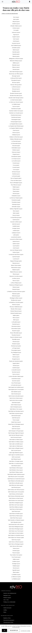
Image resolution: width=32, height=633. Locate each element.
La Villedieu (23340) (16, 574)
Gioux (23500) (16, 211)
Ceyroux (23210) (16, 106)
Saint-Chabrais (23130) (16, 404)
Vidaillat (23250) (16, 565)
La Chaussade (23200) (16, 143)
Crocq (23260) (16, 165)
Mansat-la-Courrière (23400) (16, 276)
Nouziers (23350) (16, 330)
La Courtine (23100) (16, 160)
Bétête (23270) (16, 63)
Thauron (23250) (16, 552)
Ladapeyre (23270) (16, 232)
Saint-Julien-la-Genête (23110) (16, 444)
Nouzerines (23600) (16, 326)
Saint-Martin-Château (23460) (16, 472)
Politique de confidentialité (9, 602)
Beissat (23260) (16, 56)
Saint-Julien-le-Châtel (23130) (16, 446)
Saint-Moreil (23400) (16, 487)
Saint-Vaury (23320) (16, 539)
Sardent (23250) (16, 367)
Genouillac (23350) (16, 206)
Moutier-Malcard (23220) (16, 311)
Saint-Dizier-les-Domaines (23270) (16, 411)
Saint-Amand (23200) (16, 393)
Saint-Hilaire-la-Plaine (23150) (16, 439)
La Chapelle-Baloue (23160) (16, 123)
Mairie (4, 612)
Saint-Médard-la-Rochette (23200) (16, 481)
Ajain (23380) (16, 19)
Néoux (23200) (16, 317)
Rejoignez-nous (7, 595)
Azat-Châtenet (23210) (16, 45)
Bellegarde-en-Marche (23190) (16, 58)
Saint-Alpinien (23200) (16, 391)
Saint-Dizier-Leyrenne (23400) (16, 413)
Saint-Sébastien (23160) (16, 522)
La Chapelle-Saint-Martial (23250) (16, 126)
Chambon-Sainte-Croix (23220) (16, 110)
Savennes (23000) (16, 372)
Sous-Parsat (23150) (16, 383)
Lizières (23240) (16, 252)
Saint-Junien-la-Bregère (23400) (16, 448)
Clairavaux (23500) (16, 152)
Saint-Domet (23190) (16, 415)
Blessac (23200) (16, 67)
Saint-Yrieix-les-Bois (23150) (16, 546)
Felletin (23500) (16, 187)
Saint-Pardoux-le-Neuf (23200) (16, 498)
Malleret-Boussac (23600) (16, 272)
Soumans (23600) (16, 380)
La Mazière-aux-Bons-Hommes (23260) (16, 291)
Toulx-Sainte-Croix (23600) (16, 555)
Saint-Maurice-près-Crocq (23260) (16, 476)
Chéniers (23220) (16, 150)
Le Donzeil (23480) (16, 176)
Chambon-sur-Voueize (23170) (16, 113)
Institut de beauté (7, 607)
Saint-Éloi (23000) (16, 417)
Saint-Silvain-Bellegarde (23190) (16, 526)
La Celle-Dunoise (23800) (16, 100)
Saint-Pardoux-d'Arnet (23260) (16, 494)
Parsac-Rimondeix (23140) (16, 332)
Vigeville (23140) (16, 570)
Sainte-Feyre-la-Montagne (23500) (16, 424)
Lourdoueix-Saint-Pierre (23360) (16, 254)
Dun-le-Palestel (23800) (16, 178)
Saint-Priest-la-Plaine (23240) (16, 515)
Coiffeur (5, 610)
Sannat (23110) (16, 365)
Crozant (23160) (16, 167)
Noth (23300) (16, 319)
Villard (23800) (16, 572)
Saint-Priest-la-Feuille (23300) (16, 513)
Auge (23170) (16, 34)
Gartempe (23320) (16, 204)
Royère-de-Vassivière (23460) (16, 361)
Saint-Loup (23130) (16, 457)
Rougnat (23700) (16, 359)
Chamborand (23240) (16, 117)
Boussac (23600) (16, 82)
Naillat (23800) (16, 315)
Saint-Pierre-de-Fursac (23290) (16, 504)
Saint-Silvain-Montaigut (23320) (16, 528)
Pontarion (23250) (16, 343)
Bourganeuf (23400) (16, 80)
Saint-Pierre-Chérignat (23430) (16, 502)
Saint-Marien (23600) (16, 465)
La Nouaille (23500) (16, 322)
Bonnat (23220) (16, 69)
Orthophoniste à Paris (8, 622)
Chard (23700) (16, 130)
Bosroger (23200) (16, 76)
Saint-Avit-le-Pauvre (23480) (16, 400)
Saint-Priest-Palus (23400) (16, 518)
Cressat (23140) (16, 163)
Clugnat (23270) (16, 154)
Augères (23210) (16, 36)
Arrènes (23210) (16, 28)
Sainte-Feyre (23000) (16, 422)
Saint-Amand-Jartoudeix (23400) (16, 396)
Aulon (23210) (16, 39)
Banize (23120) (16, 49)
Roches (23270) (16, 356)
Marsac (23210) (16, 280)
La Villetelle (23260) (16, 579)
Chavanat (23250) (16, 145)
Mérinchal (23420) (16, 295)
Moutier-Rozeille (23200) (16, 313)
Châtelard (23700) (16, 134)
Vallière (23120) (16, 559)
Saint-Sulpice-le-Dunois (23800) (16, 533)
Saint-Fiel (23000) (16, 426)
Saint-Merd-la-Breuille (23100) (16, 483)
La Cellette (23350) (16, 104)
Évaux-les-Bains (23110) (16, 180)
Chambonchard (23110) (16, 115)
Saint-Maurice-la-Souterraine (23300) (16, 478)
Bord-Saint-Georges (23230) (16, 71)
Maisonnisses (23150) (16, 267)
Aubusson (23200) (16, 32)
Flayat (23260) (16, 191)
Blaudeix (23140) (16, 65)
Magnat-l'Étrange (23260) (16, 261)
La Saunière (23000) (16, 369)
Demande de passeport (8, 620)
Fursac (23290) (16, 420)
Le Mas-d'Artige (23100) (16, 282)
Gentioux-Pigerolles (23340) (16, 208)
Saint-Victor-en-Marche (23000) (16, 541)
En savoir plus (14, 630)
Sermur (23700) (16, 374)
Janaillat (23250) (16, 226)
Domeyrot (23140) (16, 171)
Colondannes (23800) (16, 156)
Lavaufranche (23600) (16, 237)
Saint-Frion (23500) (16, 428)
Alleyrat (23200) (16, 21)
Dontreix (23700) (16, 174)
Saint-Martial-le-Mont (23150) (16, 467)
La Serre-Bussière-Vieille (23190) (16, 376)
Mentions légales (7, 597)
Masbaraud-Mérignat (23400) (16, 285)
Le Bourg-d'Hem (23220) (16, 78)
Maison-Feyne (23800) (16, 265)
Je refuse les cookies (25, 631)
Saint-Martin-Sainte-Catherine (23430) (16, 474)
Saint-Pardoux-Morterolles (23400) (16, 496)
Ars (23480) (16, 30)
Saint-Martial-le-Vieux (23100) (16, 470)
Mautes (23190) (16, 287)
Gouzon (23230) (16, 215)
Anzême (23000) (16, 23)
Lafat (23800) (16, 235)
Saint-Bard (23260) (16, 402)
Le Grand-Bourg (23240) (16, 217)
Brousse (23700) (16, 89)
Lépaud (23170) (16, 241)
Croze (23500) (16, 169)
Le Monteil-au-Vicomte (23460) (16, 302)
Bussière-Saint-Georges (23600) (16, 97)
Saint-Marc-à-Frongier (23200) (16, 461)
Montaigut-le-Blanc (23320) (16, 298)
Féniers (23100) (16, 189)
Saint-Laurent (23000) (16, 450)
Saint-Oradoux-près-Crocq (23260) (16, 491)
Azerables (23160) (16, 47)
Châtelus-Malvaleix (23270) (16, 139)
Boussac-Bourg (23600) (16, 84)
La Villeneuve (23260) (16, 576)
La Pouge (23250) (16, 348)
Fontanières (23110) (16, 195)
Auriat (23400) (16, 41)
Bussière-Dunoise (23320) (16, 93)
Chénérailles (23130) (16, 147)
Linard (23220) (16, 248)
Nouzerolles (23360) (16, 328)
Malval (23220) (16, 274)
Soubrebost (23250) (16, 378)
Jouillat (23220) (16, 230)
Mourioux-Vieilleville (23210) (16, 306)
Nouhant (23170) (16, 324)
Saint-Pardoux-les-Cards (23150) (16, 500)
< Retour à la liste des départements (10, 13)
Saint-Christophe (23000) (16, 407)
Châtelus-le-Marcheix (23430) (16, 137)
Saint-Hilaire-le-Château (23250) (16, 441)
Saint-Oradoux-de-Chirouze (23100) (16, 489)
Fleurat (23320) (16, 193)
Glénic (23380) (16, 213)
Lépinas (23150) (16, 243)
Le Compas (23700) (16, 158)
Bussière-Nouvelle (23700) (16, 95)
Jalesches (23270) (16, 224)
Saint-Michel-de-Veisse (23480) (16, 485)
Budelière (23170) (16, 91)
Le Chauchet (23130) (16, 141)
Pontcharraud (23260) (16, 346)
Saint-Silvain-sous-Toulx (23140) (16, 531)
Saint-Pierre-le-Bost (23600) (16, 509)
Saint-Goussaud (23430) (16, 437)
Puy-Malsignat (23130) (16, 352)
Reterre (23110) (16, 354)
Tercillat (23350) (16, 550)
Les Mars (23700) (16, 278)
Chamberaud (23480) (16, 108)
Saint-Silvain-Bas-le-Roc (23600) (16, 524)
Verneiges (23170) (16, 563)
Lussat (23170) (16, 258)
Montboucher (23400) (16, 300)
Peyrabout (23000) (16, 335)
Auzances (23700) (16, 43)
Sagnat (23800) (16, 363)
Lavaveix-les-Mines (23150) (16, 239)
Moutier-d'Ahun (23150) (16, 309)
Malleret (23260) (16, 269)
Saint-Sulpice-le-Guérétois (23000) (16, 535)
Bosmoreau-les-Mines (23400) (16, 73)
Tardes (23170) (16, 548)
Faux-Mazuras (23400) (16, 184)
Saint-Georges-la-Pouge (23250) (16, 430)
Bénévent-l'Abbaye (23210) (16, 60)
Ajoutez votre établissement (9, 593)
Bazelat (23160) (16, 54)
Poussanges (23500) (16, 350)
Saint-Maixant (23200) (16, 459)
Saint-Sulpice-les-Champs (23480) (16, 537)
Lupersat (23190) (16, 256)
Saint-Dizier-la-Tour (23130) (16, 409)
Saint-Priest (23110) (16, 511)
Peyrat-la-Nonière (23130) (16, 337)
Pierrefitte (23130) (16, 339)
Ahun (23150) (16, 17)
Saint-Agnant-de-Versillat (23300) (16, 387)
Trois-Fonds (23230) (16, 557)
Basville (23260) (16, 52)
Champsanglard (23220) (16, 121)
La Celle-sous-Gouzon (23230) (16, 102)
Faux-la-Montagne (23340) (16, 182)
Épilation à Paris (7, 618)
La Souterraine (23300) (16, 385)
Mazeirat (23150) (16, 289)
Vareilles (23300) (16, 561)
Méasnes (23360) (16, 293)
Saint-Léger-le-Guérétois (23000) (16, 454)
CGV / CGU (6, 599)
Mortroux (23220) (16, 304)
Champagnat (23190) (16, 119)
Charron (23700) (16, 132)
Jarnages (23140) (16, 228)
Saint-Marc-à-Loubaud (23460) (16, 463)
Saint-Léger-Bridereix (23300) (16, 452)
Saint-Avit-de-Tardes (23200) (16, 398)
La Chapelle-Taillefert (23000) (16, 128)
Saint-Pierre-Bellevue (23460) (16, 507)
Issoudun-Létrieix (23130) (16, 221)
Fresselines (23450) (16, 202)
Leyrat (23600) (16, 245)
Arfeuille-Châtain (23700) (16, 25)
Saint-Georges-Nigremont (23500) (16, 433)
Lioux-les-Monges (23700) (16, 250)
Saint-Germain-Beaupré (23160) (16, 435)
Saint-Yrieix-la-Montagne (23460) (16, 544)
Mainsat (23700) (16, 263)
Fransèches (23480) (16, 200)
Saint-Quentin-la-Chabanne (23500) (16, 520)
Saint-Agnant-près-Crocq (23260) (16, 389)
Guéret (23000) (16, 219)
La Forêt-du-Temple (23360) (16, 197)
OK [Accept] (4, 630)
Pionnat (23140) (16, 341)
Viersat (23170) (16, 568)
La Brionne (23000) (16, 86)
